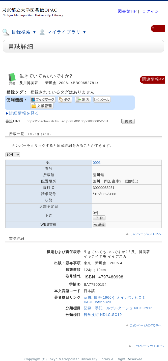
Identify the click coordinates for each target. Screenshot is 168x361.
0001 (97, 163)
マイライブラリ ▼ (62, 32)
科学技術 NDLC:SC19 (103, 315)
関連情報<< (153, 79)
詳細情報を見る (24, 113)
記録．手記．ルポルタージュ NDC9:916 (118, 308)
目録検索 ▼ (19, 32)
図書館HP (127, 11)
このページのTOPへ (146, 234)
